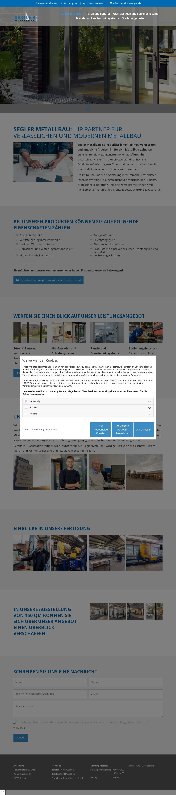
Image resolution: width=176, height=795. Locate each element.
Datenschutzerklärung (33, 429)
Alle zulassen (139, 429)
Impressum (51, 429)
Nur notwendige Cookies (78, 429)
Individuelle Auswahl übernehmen (109, 429)
